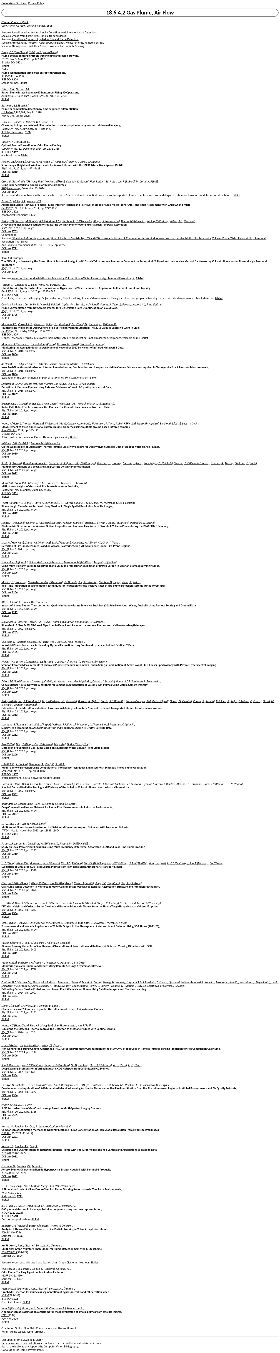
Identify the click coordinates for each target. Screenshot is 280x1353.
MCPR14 (6, 1275)
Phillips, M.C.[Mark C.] (14, 661)
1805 (15, 334)
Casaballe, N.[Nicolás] (37, 304)
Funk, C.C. (7, 122)
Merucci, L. (95, 324)
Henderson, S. (75, 1308)
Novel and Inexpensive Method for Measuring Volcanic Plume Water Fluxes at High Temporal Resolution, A (73, 278)
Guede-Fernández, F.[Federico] (45, 582)
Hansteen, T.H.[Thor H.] (72, 403)
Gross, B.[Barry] (10, 181)
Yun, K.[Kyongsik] (63, 1085)
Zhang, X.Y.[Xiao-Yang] (38, 542)
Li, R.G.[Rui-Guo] (10, 823)
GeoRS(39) (7, 128)
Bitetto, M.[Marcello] (133, 221)
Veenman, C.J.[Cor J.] (122, 724)
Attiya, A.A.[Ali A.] (11, 602)
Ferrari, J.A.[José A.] (133, 304)
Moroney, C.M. (36, 483)
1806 (15, 354)
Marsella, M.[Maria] (79, 681)
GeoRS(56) (7, 331)
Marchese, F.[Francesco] (15, 344)
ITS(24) (5, 830)
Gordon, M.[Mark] (65, 804)
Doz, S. (34, 1126)
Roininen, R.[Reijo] (226, 701)
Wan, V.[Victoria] (11, 1308)
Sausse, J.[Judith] (59, 364)
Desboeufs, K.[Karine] (142, 522)
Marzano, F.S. (9, 324)
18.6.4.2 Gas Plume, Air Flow (140, 12)
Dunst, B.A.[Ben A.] (91, 161)
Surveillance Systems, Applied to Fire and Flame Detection (45, 39)
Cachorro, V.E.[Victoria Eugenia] (133, 784)
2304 (15, 913)
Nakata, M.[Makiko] (58, 942)
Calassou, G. (8, 1166)
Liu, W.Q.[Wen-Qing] (149, 903)
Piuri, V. (49, 764)
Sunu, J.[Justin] (26, 1245)
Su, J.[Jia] (111, 181)
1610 (15, 1216)
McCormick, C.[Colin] (26, 985)
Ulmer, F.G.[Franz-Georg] (43, 403)
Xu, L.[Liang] (25, 1105)
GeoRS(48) (7, 490)
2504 (15, 1075)
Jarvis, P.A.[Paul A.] (40, 622)
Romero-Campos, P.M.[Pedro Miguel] (147, 701)
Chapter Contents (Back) (15, 22)
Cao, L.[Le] (68, 903)
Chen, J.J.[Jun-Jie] (84, 883)
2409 (15, 1055)
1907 (19, 433)
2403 (15, 1035)
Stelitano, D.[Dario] (246, 463)
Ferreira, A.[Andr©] (227, 982)
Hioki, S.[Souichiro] (34, 942)
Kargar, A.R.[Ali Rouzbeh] (140, 982)
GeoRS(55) (7, 291)
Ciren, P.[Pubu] (110, 542)
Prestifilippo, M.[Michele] (158, 463)
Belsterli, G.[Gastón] (62, 304)
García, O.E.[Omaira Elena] (45, 784)
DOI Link (6, 172)
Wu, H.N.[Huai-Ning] (34, 823)
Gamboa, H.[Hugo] (110, 582)
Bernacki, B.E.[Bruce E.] (41, 661)
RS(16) (5, 969)
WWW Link (7, 115)
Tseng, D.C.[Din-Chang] (14, 52)
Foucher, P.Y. (21, 1126)
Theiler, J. (19, 122)
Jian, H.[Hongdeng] (65, 1025)
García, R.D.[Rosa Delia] (15, 784)
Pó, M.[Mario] (235, 784)
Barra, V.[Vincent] (39, 1225)
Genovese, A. (36, 764)
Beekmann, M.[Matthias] (78, 562)
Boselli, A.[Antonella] (35, 463)
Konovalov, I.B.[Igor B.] (14, 562)
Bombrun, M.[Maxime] (14, 1225)
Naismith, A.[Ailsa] (148, 423)
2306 (15, 893)
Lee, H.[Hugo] (82, 1085)
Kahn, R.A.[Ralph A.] (66, 161)
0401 (19, 62)
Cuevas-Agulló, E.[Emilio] (77, 784)
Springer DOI (8, 1196)
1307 (15, 774)
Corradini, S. (25, 324)
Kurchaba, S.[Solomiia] (14, 724)
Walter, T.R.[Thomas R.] (100, 403)
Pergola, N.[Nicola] (68, 344)
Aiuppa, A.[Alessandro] (106, 221)
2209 (15, 691)
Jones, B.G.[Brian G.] (35, 602)
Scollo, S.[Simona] (11, 463)
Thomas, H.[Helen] (33, 423)
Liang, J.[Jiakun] (10, 1005)
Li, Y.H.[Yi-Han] (9, 1045)
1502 (15, 1298)
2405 (15, 972)
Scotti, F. (60, 764)
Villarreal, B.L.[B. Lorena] (15, 1268)
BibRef (5, 66)
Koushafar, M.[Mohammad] (17, 804)
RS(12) (5, 470)
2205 (15, 632)
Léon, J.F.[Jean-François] (70, 641)
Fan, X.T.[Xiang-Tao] (41, 1025)
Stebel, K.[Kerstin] (126, 423)
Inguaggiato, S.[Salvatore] (90, 923)
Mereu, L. (39, 324)
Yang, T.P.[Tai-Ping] (108, 903)
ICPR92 (5, 76)
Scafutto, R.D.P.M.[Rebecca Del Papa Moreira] (27, 384)
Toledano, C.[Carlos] (250, 701)
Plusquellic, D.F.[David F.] (73, 843)
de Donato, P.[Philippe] (14, 364)
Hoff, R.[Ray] (97, 181)
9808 (27, 115)
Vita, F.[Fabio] (9, 923)
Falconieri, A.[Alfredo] (43, 344)
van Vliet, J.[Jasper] (40, 724)
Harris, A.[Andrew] (61, 1225)
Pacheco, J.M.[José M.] (31, 962)
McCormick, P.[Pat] (147, 181)
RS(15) (5, 790)
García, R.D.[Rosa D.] (112, 701)
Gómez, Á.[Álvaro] (110, 304)
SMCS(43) (6, 771)
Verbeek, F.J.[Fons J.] (64, 724)
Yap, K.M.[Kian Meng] (35, 1186)
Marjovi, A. (7, 142)
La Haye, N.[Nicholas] (13, 1085)
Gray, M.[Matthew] (148, 985)
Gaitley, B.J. (53, 483)
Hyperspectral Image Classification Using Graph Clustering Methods (50, 1262)
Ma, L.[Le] (60, 744)
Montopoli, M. (67, 324)
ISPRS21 (6, 1133)
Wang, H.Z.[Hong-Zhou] (15, 1025)
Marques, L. (22, 142)
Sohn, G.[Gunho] (44, 804)
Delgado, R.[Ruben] (77, 181)
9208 (15, 79)
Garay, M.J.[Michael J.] (40, 161)
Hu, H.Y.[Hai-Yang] (30, 1045)
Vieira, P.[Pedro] (131, 582)
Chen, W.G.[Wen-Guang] (15, 883)
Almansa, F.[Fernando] (189, 784)
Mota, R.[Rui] (9, 962)
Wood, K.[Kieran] (11, 423)
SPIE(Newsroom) (11, 188)
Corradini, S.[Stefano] (61, 463)
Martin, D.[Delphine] (82, 364)
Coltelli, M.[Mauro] (55, 681)
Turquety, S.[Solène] (105, 562)
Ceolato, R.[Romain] (25, 704)
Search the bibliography (15, 1346)
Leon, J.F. (37, 1166)
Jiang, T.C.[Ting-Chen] (107, 883)
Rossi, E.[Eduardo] (63, 622)
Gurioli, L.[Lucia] (125, 503)
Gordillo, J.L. (63, 1268)
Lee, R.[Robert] (126, 181)
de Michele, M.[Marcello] (100, 503)
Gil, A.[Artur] (79, 962)
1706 (15, 271)
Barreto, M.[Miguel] (87, 304)
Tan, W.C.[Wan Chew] (62, 1186)
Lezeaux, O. (45, 1126)
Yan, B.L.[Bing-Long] (60, 883)
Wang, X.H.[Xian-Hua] (28, 863)
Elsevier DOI (8, 62)
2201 (15, 1136)
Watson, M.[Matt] (55, 423)
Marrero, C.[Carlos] (164, 784)
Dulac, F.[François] (118, 522)
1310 (15, 172)
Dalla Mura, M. (40, 284)
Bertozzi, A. (68, 1206)
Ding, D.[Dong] (24, 744)
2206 (15, 572)
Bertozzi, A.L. (57, 284)
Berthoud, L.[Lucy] (170, 423)
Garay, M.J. (82, 483)
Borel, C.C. (48, 122)
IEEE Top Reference (12, 132)
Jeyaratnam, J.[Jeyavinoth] (254, 982)
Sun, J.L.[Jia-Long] (131, 883)
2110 (15, 533)
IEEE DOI (6, 79)
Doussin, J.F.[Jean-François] (68, 522)
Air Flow (21, 25)
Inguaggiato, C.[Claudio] (60, 923)
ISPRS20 (6, 1153)
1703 (15, 231)
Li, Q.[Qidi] (7, 903)
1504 (15, 191)
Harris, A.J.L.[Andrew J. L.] (49, 503)
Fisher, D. (6, 201)
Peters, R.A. (8, 89)
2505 (49, 25)
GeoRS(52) (7, 208)
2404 (15, 996)
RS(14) (5, 569)
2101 (15, 552)
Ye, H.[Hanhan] (51, 863)
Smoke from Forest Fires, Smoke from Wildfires (39, 36)
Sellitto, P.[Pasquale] (13, 522)
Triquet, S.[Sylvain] (95, 522)
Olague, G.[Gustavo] (43, 1268)
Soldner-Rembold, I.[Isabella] (197, 982)
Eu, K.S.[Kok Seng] (11, 1186)
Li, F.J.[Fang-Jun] (61, 542)
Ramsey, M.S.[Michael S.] (45, 443)
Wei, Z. (22, 1206)
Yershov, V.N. (34, 201)
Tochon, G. (7, 284)
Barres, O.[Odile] (38, 364)
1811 (15, 414)
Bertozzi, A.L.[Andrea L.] (49, 1245)
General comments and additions (20, 1343)
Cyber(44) (7, 148)
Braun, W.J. (28, 1308)
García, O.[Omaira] (181, 701)
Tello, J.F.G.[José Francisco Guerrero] (22, 681)
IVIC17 (5, 1192)
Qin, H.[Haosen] (43, 744)
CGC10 (5, 1315)
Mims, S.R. (7, 483)
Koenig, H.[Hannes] (114, 982)
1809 (15, 394)
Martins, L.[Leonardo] (13, 582)
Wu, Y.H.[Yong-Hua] (32, 181)
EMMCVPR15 (9, 1252)
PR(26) (5, 59)
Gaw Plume (8, 25)
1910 (15, 453)
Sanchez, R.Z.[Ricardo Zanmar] (191, 463)
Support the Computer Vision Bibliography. (54, 1346)
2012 (15, 473)
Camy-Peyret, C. (62, 1126)
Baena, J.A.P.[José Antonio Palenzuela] (138, 681)
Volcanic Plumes (36, 25)
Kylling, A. (51, 324)
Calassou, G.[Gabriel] (13, 641)
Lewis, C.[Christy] (99, 985)
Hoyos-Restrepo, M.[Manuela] (59, 701)
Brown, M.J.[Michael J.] (94, 661)
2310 (15, 853)
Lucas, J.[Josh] (190, 423)
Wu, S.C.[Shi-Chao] (72, 863)
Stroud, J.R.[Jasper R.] (13, 843)
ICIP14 (5, 1295)
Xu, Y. (4, 1206)
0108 (28, 132)
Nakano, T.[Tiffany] (50, 985)
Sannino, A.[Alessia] (222, 463)
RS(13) (5, 529)
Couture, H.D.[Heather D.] (16, 982)
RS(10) (5, 351)
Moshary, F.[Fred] (55, 181)
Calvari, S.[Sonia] (74, 503)
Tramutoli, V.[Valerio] (92, 344)
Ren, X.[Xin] (8, 744)
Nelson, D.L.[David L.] (13, 161)
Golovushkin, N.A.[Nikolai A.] (45, 562)
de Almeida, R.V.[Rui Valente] (80, 582)
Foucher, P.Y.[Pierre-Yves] (41, 641)
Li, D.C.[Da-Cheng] (177, 863)
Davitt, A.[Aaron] (91, 982)
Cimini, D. (81, 324)
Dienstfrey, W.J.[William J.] (43, 843)
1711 (15, 248)
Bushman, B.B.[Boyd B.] (15, 105)
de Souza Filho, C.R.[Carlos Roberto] (76, 384)
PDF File (6, 1318)
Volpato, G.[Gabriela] (123, 985)
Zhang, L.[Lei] (9, 1105)
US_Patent (7, 112)
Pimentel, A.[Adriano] (58, 962)
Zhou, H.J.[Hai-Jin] (85, 903)
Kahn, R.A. (21, 483)
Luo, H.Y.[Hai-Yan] (117, 863)
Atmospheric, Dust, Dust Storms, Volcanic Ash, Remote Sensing (48, 46)
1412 (15, 152)
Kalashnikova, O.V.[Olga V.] (155, 1085)
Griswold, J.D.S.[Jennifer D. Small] (40, 1005)
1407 (19, 1279)
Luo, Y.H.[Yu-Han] (50, 903)
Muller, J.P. (19, 201)
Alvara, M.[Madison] (44, 982)
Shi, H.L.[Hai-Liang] (95, 863)
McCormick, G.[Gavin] (173, 985)
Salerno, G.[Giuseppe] (38, 522)
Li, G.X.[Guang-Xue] (78, 744)
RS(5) (4, 168)
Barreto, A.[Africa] (88, 701)
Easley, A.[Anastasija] (40, 1085)
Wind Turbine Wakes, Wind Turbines (22, 1331)
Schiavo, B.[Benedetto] (32, 923)
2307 (15, 814)
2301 (15, 794)
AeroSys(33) (8, 96)
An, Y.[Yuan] (216, 863)
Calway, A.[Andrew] (78, 423)
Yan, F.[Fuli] (84, 1025)
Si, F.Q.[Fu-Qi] (128, 903)
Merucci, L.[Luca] (132, 463)
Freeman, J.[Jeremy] (69, 982)
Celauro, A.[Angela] (103, 681)
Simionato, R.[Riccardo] (14, 622)
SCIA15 (5, 1232)
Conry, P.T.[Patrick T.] (68, 661)
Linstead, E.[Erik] (101, 1085)
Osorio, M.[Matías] (12, 304)
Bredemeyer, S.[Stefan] (14, 403)
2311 (15, 834)
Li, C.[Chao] (7, 863)
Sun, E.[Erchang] (198, 863)
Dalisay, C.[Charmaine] (75, 985)
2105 (15, 652)
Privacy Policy (36, 3)
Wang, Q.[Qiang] (51, 1045)
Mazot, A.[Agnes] (117, 923)
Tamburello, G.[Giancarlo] (77, 221)
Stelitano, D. (110, 324)
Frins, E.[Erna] (154, 304)
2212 (15, 612)
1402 (15, 211)
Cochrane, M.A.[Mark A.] (86, 542)
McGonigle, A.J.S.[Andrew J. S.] (43, 221)
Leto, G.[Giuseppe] (85, 463)
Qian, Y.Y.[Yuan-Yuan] (27, 903)
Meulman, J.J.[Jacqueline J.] (93, 724)
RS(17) (5, 1072)
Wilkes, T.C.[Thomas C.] (183, 221)
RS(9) (4, 228)
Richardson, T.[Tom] (102, 423)
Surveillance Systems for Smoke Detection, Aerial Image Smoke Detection (54, 32)
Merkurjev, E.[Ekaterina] (15, 1288)
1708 (15, 295)
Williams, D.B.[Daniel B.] (15, 443)
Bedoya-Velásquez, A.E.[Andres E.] (21, 701)
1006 (15, 1318)
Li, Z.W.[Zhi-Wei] (138, 863)
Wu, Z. (12, 1206)
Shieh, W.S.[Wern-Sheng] (43, 52)
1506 (19, 1236)
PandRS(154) (8, 430)
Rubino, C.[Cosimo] (157, 221)
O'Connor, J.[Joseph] (168, 982)
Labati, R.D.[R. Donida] (14, 764)
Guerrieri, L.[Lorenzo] (109, 463)
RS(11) (5, 450)
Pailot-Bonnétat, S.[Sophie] (16, 503)
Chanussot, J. (22, 284)
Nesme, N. (7, 1126)
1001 (15, 493)
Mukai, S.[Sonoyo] (11, 942)
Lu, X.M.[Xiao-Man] (12, 542)
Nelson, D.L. (68, 483)
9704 (63, 96)
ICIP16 (5, 1212)
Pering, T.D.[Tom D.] (12, 221)
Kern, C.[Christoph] (12, 258)
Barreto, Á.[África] (103, 784)
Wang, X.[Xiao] (39, 883)
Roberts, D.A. (33, 122)
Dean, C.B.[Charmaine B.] (51, 1308)
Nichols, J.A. (23, 89)
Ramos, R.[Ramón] (204, 701)
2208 (15, 671)
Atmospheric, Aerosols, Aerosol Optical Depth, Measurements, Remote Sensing (57, 42)
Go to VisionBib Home (14, 3)
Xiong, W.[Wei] (157, 863)
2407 (15, 1016)
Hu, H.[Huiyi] (8, 1245)
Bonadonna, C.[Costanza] (89, 622)
